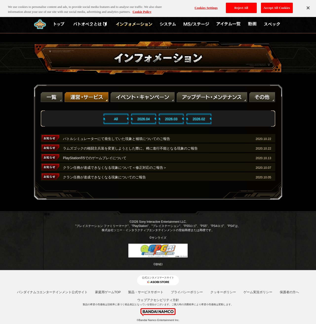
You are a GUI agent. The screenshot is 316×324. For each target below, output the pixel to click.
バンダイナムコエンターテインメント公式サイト (52, 292)
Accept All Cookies (277, 5)
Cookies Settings (206, 5)
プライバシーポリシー (187, 292)
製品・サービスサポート (145, 292)
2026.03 (171, 119)
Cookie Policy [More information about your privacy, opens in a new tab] (142, 9)
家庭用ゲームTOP (108, 292)
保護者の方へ (289, 292)
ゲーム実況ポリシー (257, 292)
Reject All (241, 5)
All (116, 119)
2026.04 (143, 119)
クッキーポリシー (223, 292)
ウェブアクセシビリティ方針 (158, 300)
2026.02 (199, 119)
